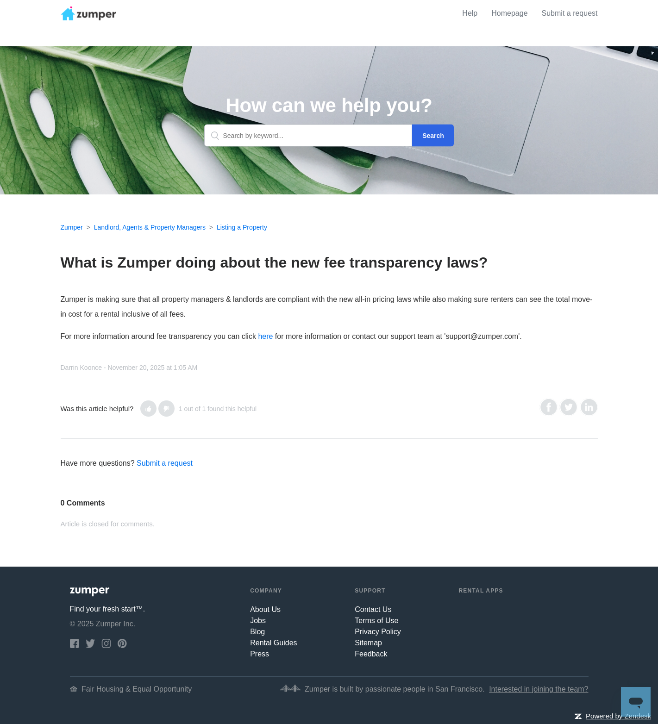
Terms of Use (376, 620)
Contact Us (373, 609)
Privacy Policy (378, 632)
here (265, 336)
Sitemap (368, 643)
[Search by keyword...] (308, 136)
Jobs (258, 620)
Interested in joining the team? (538, 689)
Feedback (371, 654)
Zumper (72, 227)
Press (259, 654)
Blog (257, 632)
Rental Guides (273, 643)
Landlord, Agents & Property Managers (150, 227)
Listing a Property (242, 227)
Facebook (548, 407)
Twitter (568, 407)
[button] (148, 408)
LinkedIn (589, 407)
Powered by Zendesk (618, 716)
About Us (265, 609)
